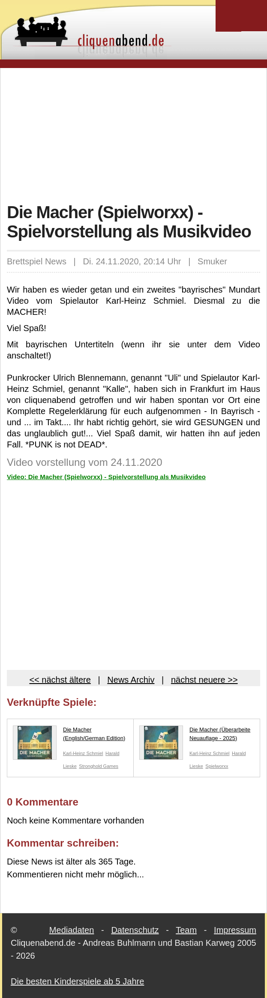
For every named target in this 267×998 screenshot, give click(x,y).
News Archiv (130, 679)
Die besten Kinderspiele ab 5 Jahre (77, 981)
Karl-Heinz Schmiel (83, 753)
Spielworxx (216, 766)
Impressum (235, 930)
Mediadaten (71, 930)
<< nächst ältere (59, 679)
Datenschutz (135, 930)
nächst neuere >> (204, 679)
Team (186, 930)
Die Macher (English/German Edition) (69, 736)
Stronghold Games (98, 766)
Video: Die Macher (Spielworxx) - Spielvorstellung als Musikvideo (106, 476)
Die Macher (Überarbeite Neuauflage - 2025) (194, 736)
